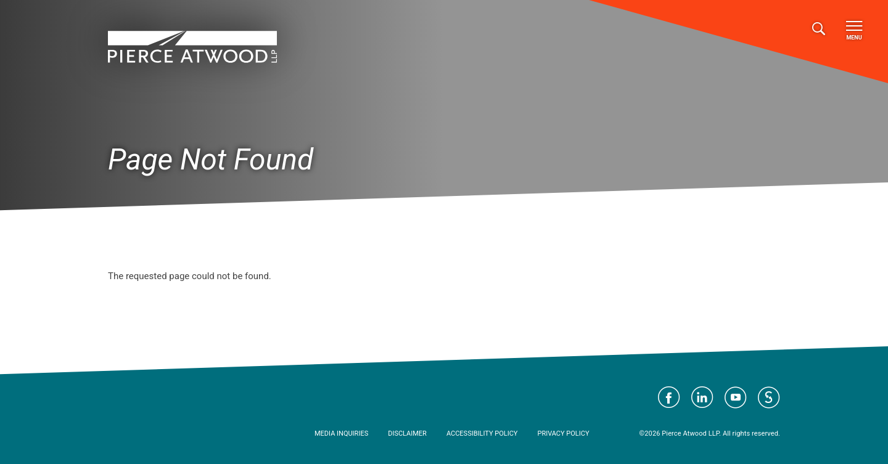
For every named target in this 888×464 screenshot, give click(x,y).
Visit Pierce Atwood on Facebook (669, 397)
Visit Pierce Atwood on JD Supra (769, 397)
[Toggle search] (818, 29)
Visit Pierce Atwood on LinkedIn (702, 397)
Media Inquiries (341, 433)
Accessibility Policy (482, 433)
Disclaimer (407, 433)
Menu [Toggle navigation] (854, 31)
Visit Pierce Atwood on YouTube (736, 397)
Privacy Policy (563, 433)
